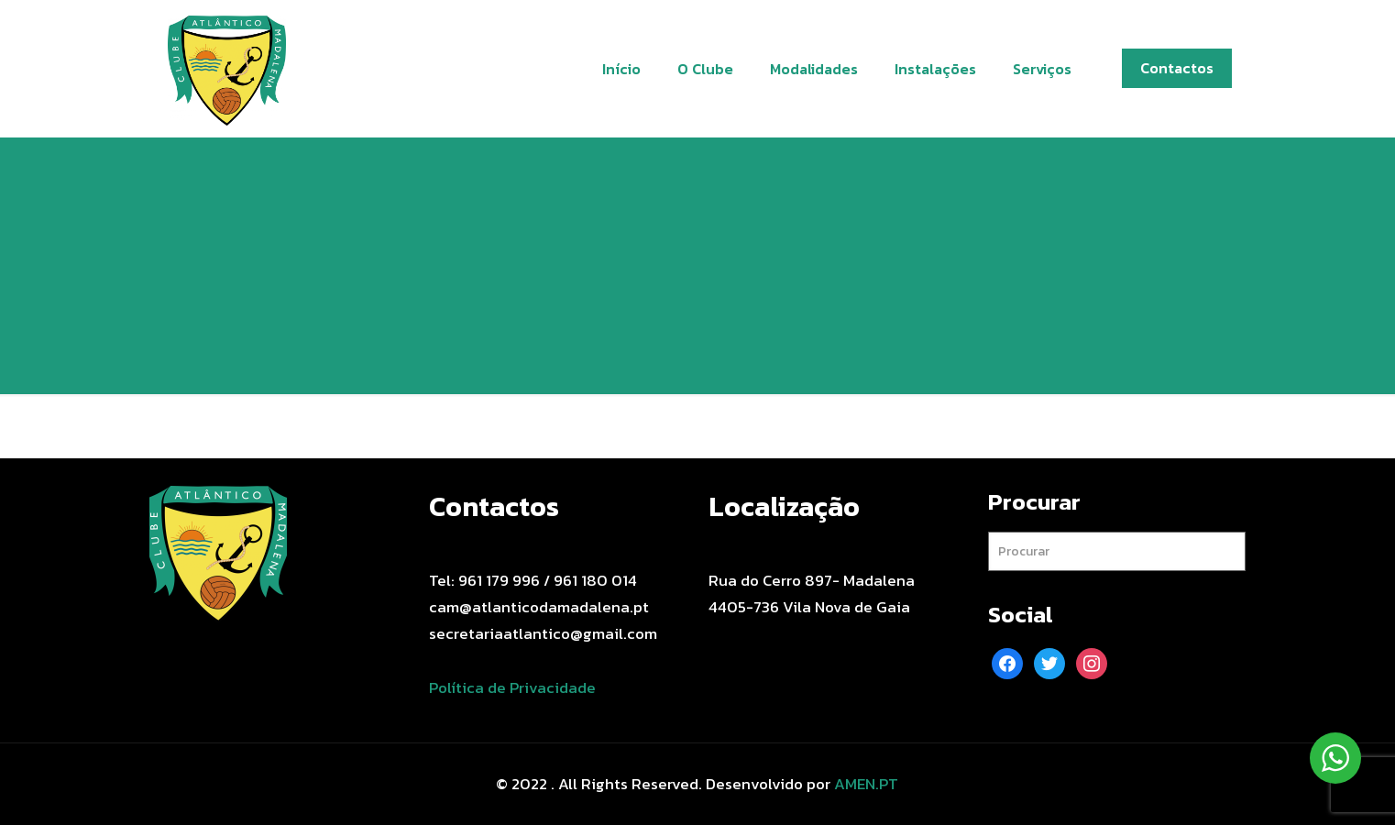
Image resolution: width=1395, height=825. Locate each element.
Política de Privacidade (512, 687)
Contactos (1177, 68)
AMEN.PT (866, 784)
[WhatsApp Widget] (1335, 758)
